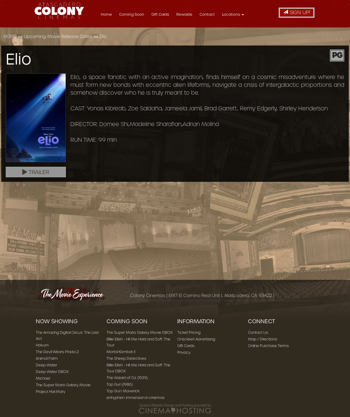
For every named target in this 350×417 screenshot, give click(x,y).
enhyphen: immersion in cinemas (136, 397)
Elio (103, 36)
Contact (222, 14)
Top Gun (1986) (120, 384)
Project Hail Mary (50, 391)
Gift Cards (175, 14)
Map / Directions (262, 339)
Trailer (35, 172)
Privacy (183, 352)
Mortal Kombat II (121, 351)
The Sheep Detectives (126, 358)
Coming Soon (146, 14)
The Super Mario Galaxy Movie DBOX (140, 332)
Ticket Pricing (188, 332)
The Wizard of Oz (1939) (127, 377)
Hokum (42, 345)
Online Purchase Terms (268, 345)
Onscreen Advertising (196, 339)
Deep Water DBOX (52, 371)
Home (121, 14)
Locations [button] (248, 14)
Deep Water (46, 365)
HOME (10, 36)
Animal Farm (47, 358)
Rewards (199, 14)
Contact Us (258, 332)
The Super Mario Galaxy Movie (63, 384)
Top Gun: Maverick (123, 390)
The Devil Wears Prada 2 (57, 351)
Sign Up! (296, 12)
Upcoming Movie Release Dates (58, 36)
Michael (43, 378)
